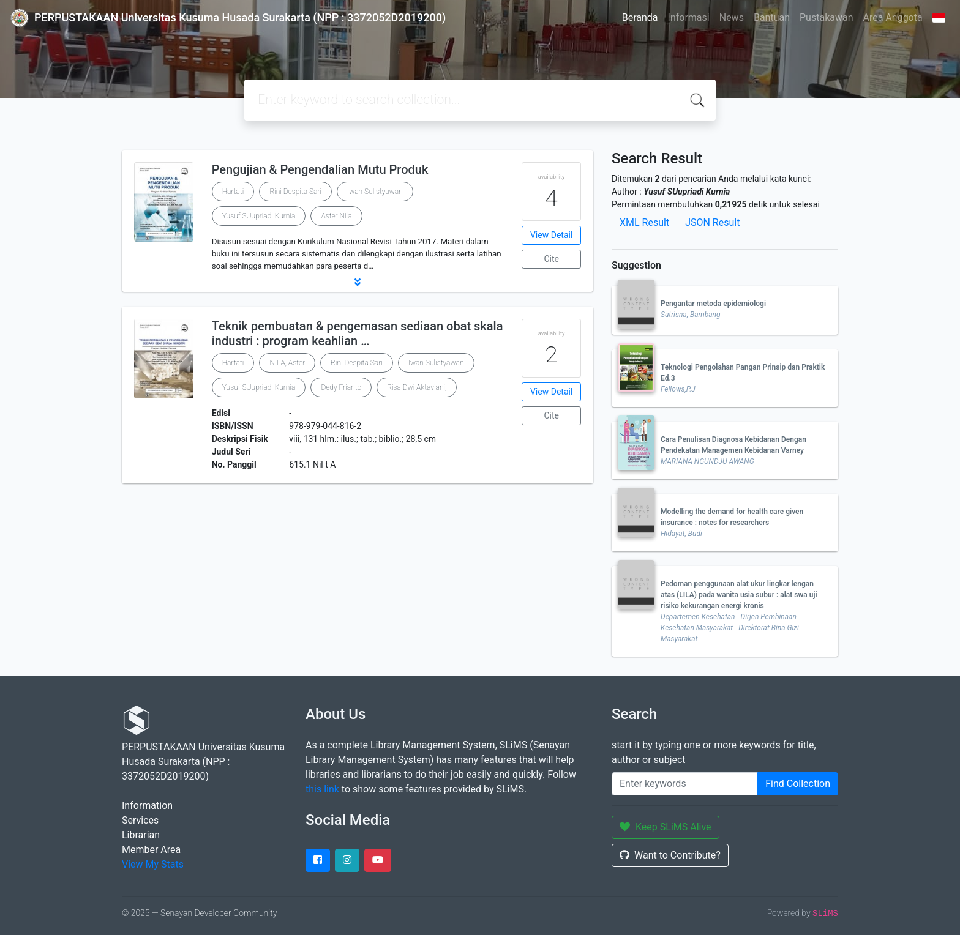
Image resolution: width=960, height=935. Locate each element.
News (731, 17)
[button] (357, 282)
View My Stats (153, 864)
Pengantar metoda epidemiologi (713, 303)
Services (140, 820)
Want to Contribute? (670, 855)
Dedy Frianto (341, 387)
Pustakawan (826, 17)
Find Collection (797, 783)
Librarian (141, 835)
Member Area (151, 849)
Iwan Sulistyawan (375, 191)
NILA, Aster (287, 363)
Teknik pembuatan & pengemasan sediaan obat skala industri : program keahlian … (357, 333)
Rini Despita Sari (295, 191)
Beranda (640, 17)
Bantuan (772, 17)
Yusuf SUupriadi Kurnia (259, 216)
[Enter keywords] (685, 783)
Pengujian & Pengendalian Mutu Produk (320, 169)
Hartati (233, 191)
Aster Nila (336, 216)
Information (147, 805)
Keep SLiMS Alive (665, 827)
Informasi (689, 17)
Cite (551, 259)
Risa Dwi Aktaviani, (416, 387)
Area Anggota (893, 17)
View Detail (551, 235)
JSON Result (712, 222)
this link (322, 789)
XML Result (644, 222)
